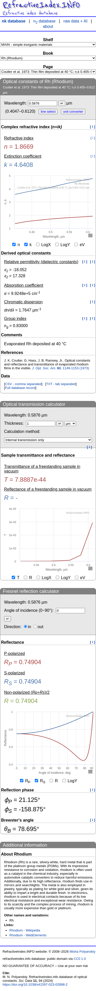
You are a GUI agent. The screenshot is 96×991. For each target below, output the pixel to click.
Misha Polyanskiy (82, 951)
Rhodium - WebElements (27, 935)
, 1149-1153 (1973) (60, 368)
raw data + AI (75, 21)
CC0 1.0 (80, 959)
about (48, 26)
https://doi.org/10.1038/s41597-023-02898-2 (35, 984)
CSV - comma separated (23, 384)
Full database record (20, 388)
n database (44, 21)
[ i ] (92, 127)
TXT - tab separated (61, 384)
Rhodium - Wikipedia (24, 930)
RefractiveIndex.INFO (41, 5)
